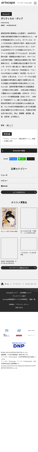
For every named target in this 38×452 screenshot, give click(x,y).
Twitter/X (31, 159)
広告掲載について (26, 292)
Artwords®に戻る (19, 150)
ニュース (4, 175)
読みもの (4, 186)
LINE (23, 159)
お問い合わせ (19, 307)
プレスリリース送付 (19, 296)
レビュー (4, 181)
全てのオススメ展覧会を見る (19, 268)
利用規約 (11, 304)
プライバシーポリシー (22, 304)
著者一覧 (32, 299)
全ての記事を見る (19, 192)
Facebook (13, 159)
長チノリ (10, 125)
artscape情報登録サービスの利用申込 (15, 299)
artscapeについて (12, 292)
